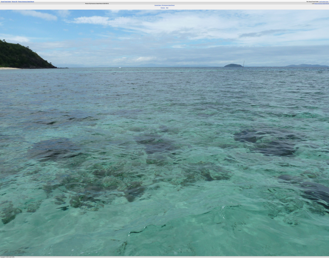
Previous (163, 7)
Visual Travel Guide (6, 1)
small (320, 1)
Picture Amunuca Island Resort (26, 1)
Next (167, 7)
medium (324, 1)
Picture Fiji (14, 1)
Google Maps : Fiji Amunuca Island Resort (165, 5)
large (327, 1)
